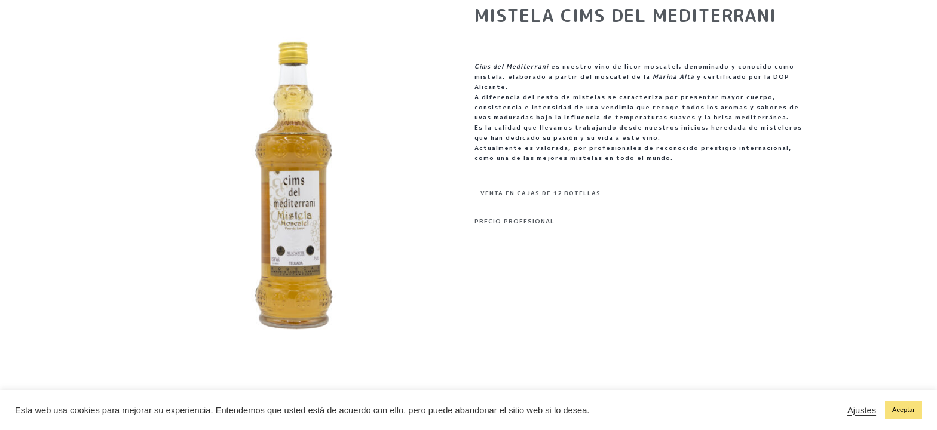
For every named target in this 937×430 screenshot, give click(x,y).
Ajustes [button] (861, 410)
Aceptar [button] (903, 409)
